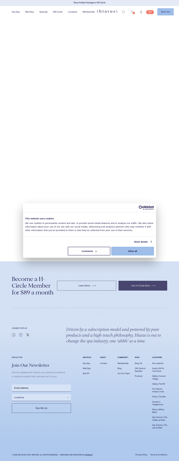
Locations (72, 12)
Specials (43, 12)
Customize (89, 251)
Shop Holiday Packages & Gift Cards (89, 2)
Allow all (132, 251)
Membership (89, 12)
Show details (141, 241)
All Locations (157, 363)
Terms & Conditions (158, 455)
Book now (165, 12)
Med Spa (29, 12)
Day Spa (16, 12)
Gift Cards (58, 12)
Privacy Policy (141, 455)
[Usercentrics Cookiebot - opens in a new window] (141, 207)
